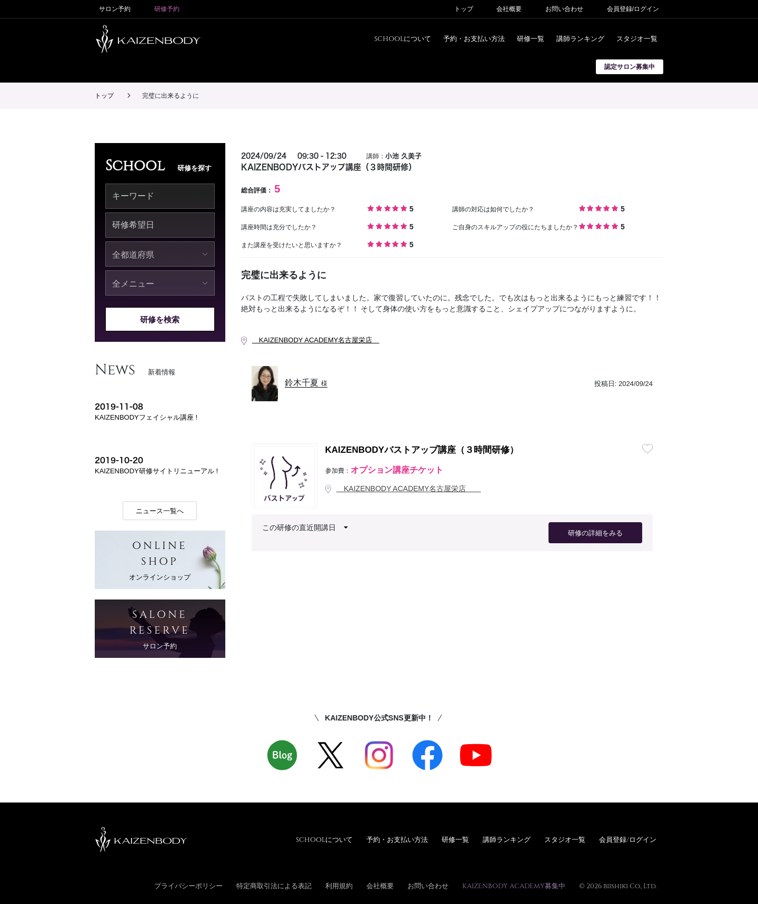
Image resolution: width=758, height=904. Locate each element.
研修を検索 (159, 319)
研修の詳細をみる (595, 533)
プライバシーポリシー (188, 885)
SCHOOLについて (402, 38)
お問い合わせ (564, 9)
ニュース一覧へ (160, 511)
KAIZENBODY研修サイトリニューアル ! (156, 471)
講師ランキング (580, 38)
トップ (463, 9)
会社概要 (509, 9)
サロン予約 (115, 9)
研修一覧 (530, 38)
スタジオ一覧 (636, 38)
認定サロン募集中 (629, 66)
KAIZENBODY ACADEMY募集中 (513, 885)
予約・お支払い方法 (474, 38)
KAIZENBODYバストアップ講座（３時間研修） (421, 450)
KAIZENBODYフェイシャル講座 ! (146, 417)
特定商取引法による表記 (274, 885)
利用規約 (339, 885)
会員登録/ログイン (633, 9)
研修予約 (166, 9)
